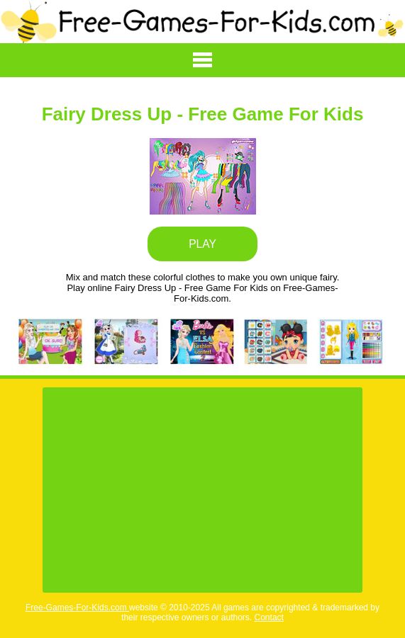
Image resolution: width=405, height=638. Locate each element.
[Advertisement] (202, 490)
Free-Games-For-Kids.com (77, 608)
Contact (269, 617)
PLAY (202, 244)
